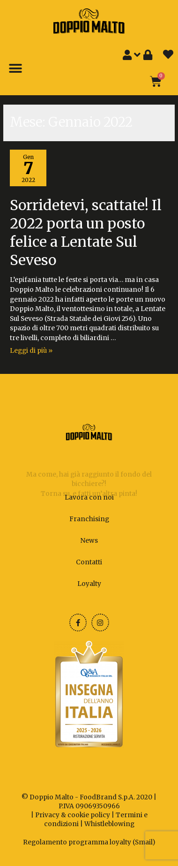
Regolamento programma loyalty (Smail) (89, 842)
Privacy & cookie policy (72, 815)
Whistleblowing (109, 824)
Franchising (89, 519)
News (89, 541)
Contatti (89, 562)
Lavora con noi (89, 497)
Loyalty (89, 584)
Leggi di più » (31, 351)
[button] (15, 68)
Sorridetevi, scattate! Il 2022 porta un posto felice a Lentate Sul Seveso (86, 232)
